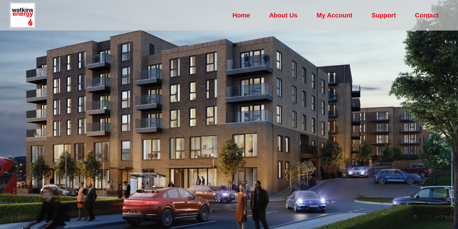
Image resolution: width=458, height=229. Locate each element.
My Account (334, 15)
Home (241, 15)
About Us (283, 15)
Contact (427, 15)
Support (383, 15)
